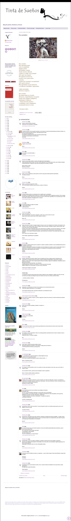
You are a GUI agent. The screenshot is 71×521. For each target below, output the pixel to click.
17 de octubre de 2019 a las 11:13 (28, 292)
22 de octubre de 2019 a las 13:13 (28, 459)
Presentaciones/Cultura (40, 28)
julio (8, 148)
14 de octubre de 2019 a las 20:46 (28, 147)
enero (8, 158)
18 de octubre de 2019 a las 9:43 (28, 327)
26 (6, 118)
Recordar (13, 228)
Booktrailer (8, 297)
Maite (23, 426)
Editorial (7, 299)
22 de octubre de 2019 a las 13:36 (28, 470)
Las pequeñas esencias (10, 274)
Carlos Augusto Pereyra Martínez (28, 295)
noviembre (9, 133)
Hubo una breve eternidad (13, 235)
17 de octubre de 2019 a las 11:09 (28, 281)
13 (6, 168)
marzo (8, 155)
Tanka (7, 270)
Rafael (23, 151)
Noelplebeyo (24, 142)
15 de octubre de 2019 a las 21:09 (28, 208)
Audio (7, 296)
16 (6, 163)
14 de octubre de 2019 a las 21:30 (28, 155)
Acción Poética (9, 277)
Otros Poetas (8, 266)
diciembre (9, 131)
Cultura (7, 272)
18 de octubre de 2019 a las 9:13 (28, 320)
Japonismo (8, 284)
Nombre (13, 254)
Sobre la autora (13, 28)
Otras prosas (8, 280)
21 (6, 126)
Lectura (7, 267)
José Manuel (24, 451)
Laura (23, 203)
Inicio (44, 475)
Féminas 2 (14, 248)
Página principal (6, 28)
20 (6, 128)
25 (6, 120)
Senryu (7, 288)
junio (8, 150)
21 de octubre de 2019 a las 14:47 (28, 435)
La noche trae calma (11, 143)
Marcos (23, 324)
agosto (8, 147)
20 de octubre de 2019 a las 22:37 (28, 400)
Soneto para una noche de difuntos (11, 137)
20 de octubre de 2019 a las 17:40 (28, 384)
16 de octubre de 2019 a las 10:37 (28, 239)
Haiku (7, 269)
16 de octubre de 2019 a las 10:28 (28, 219)
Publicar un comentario (25, 473)
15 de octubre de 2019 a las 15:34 (28, 199)
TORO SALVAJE (25, 314)
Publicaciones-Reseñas (21, 28)
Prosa (7, 273)
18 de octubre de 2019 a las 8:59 (28, 310)
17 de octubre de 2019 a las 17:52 (28, 300)
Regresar (13, 241)
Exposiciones (8, 279)
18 (6, 160)
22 (6, 125)
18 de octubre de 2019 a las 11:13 (28, 339)
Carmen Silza (24, 129)
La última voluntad (13, 215)
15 (6, 165)
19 (6, 130)
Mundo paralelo (13, 202)
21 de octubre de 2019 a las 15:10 (28, 447)
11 (6, 171)
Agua (7, 287)
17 (6, 162)
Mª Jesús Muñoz (25, 378)
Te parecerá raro (13, 195)
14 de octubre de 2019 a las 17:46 (28, 138)
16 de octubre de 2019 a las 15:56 (28, 269)
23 (6, 123)
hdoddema (36, 515)
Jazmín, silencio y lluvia (13, 222)
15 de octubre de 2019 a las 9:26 (28, 178)
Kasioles (24, 243)
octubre (8, 134)
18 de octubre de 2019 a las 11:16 (28, 350)
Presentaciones (9, 283)
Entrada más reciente (23, 475)
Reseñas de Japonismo (10, 292)
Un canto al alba (10, 138)
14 (6, 166)
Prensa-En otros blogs (30, 28)
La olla (13, 208)
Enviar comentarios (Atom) (29, 477)
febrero (8, 156)
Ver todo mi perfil (8, 42)
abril (8, 153)
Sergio (23, 192)
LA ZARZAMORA (25, 354)
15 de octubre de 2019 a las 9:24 (28, 168)
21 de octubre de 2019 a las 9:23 (28, 422)
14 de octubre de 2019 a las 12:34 (28, 126)
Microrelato (8, 286)
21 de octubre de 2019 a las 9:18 (28, 411)
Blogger (48, 515)
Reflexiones (8, 276)
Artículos (7, 281)
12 (6, 170)
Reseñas (7, 302)
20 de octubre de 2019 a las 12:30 (28, 374)
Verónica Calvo (25, 121)
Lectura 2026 (48, 28)
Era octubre (9, 141)
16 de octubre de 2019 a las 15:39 (28, 253)
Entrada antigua (64, 475)
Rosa (23, 388)
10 (6, 173)
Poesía (24, 114)
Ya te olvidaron (10, 140)
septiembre (9, 145)
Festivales (8, 300)
